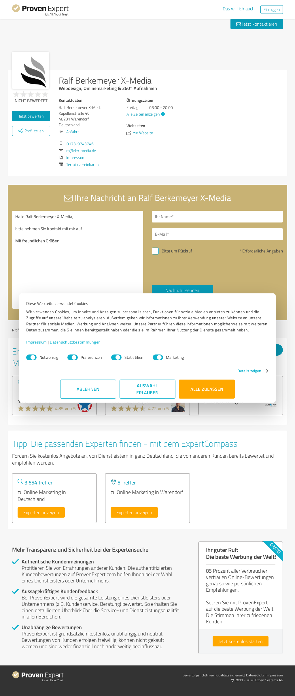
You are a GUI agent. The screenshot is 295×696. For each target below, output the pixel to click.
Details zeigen (215, 377)
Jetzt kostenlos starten (240, 641)
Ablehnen (88, 395)
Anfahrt (72, 131)
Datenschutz (255, 675)
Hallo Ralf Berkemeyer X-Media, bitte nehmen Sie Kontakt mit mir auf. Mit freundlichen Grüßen (77, 260)
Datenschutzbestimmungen (109, 348)
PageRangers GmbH (39, 382)
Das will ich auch (239, 8)
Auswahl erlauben (148, 395)
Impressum (70, 348)
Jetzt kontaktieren (256, 24)
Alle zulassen (206, 395)
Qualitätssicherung (229, 675)
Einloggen (272, 9)
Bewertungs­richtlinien (198, 675)
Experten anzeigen (41, 512)
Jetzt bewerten (31, 116)
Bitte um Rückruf (177, 251)
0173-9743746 (80, 143)
